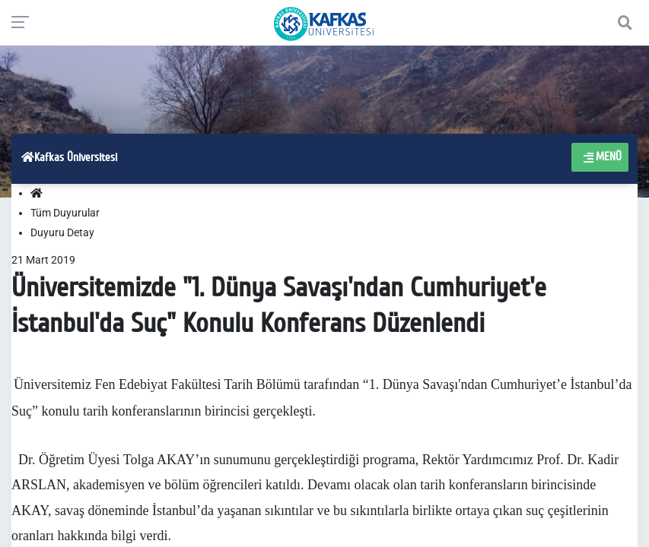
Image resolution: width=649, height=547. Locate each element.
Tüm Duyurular (65, 213)
